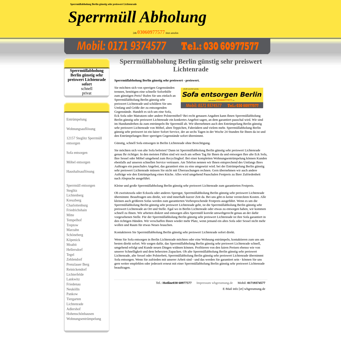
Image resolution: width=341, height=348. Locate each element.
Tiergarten (73, 299)
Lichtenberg (74, 195)
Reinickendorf (76, 269)
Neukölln (72, 289)
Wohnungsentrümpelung (83, 319)
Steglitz (71, 190)
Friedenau (73, 284)
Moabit (71, 245)
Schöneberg (74, 235)
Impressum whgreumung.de (214, 283)
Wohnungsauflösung (80, 129)
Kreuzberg (73, 200)
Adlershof (73, 309)
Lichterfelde (75, 274)
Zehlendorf (74, 259)
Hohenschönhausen (80, 314)
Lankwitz (73, 279)
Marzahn (72, 230)
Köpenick (73, 240)
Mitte (70, 215)
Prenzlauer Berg (77, 264)
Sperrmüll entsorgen (80, 185)
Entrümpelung (76, 119)
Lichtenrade (74, 304)
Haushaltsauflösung (80, 171)
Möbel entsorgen (78, 162)
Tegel (70, 255)
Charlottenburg (77, 205)
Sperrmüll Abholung (137, 17)
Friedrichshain (76, 210)
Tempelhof (74, 220)
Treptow (72, 225)
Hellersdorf (74, 250)
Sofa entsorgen (77, 153)
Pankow (72, 294)
